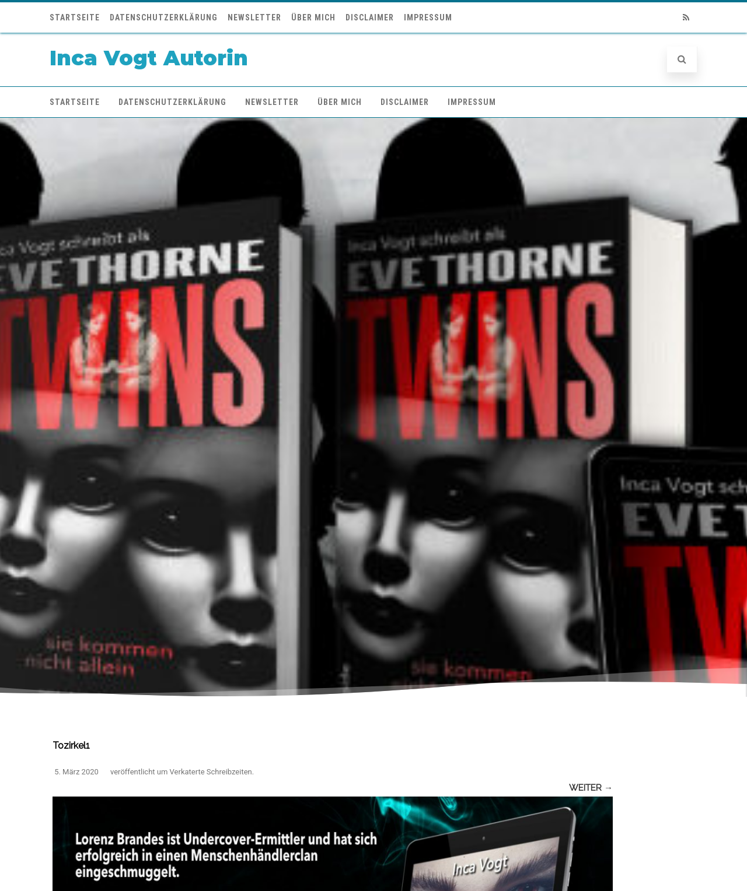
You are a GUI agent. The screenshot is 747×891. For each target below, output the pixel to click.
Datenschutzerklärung (164, 17)
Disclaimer (369, 17)
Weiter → (591, 788)
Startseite (75, 17)
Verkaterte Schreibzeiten (211, 771)
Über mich (313, 17)
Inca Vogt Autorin (149, 58)
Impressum (428, 17)
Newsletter (254, 17)
